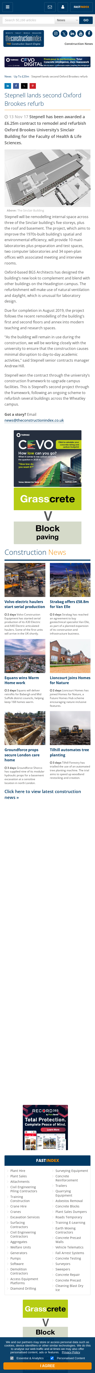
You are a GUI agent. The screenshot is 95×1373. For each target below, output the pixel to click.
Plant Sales (18, 1176)
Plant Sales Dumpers (71, 1211)
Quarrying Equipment (64, 1193)
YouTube (80, 33)
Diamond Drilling (23, 1288)
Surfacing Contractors (19, 1224)
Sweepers (63, 1269)
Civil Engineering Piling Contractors (23, 1189)
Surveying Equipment (72, 1171)
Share (8, 86)
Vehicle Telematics (69, 1247)
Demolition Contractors (19, 1271)
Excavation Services (25, 1217)
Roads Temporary (69, 1217)
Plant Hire (17, 1171)
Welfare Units (20, 1247)
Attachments (20, 1181)
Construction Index (23, 39)
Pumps (15, 1258)
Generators (18, 1253)
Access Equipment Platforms (24, 1281)
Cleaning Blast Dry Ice (69, 1288)
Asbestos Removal (69, 1201)
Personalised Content (67, 1358)
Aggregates (18, 1242)
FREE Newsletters (50, 7)
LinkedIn (72, 33)
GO (85, 20)
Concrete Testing (68, 1258)
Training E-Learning (70, 1222)
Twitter (64, 33)
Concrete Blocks (67, 1206)
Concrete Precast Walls (68, 1240)
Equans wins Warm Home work (22, 680)
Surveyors (63, 1264)
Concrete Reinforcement (67, 1178)
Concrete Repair (68, 1274)
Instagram (56, 33)
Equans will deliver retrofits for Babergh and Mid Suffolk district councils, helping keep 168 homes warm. (24, 696)
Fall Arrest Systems (70, 1253)
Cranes (15, 1211)
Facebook (89, 33)
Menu (7, 7)
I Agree (47, 1366)
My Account (63, 7)
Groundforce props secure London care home (22, 754)
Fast (81, 7)
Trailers (61, 1185)
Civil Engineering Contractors (23, 1234)
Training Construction (20, 1199)
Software (17, 1264)
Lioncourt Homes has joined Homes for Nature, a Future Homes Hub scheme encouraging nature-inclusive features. (69, 697)
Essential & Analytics (27, 1358)
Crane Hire (18, 1206)
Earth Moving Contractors (66, 1230)
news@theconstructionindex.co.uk (34, 420)
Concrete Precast (68, 1280)
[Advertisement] (47, 952)
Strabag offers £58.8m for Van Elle (69, 604)
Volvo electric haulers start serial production (25, 604)
